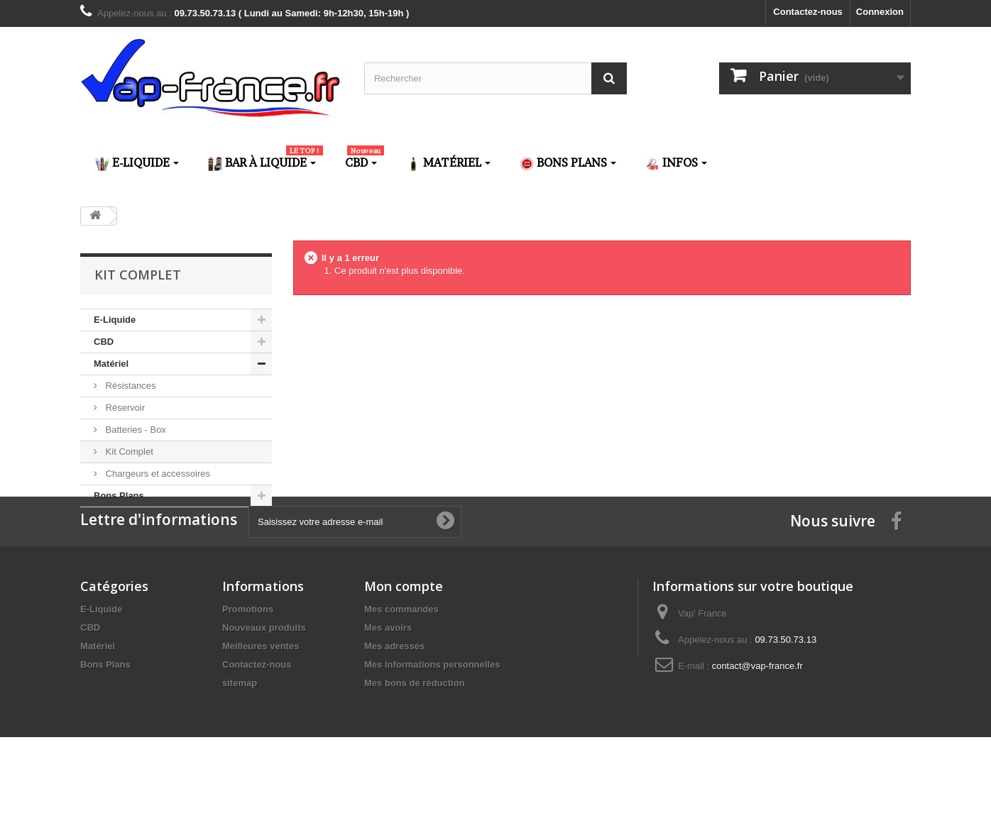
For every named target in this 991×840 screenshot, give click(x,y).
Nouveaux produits (264, 695)
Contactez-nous (808, 11)
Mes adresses (394, 713)
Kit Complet (128, 451)
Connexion (880, 11)
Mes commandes (401, 676)
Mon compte (403, 653)
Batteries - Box (134, 429)
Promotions (247, 676)
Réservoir (124, 407)
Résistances (129, 385)
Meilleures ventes (260, 713)
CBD (104, 341)
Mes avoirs (388, 695)
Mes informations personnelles (432, 731)
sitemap (239, 750)
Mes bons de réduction (414, 750)
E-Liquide (115, 319)
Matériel (111, 363)
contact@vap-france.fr (757, 733)
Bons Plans (119, 495)
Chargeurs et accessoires (156, 473)
